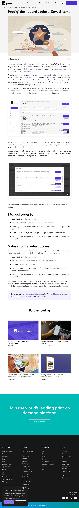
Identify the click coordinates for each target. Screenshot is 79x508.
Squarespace (6, 472)
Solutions (49, 3)
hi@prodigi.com (72, 494)
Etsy (3, 461)
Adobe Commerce (7, 477)
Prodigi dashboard (36, 69)
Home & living (26, 469)
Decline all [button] (20, 502)
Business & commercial (25, 487)
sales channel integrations (21, 71)
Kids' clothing (26, 481)
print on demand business (33, 294)
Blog (9, 7)
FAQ (63, 459)
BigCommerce (6, 467)
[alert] (15, 496)
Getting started (66, 454)
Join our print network (66, 467)
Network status (66, 456)
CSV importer (6, 482)
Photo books (26, 466)
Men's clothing (26, 476)
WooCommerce (7, 464)
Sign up (71, 3)
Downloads (65, 464)
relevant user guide (51, 283)
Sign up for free (39, 422)
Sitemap (64, 478)
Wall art (24, 458)
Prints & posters (26, 456)
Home (4, 7)
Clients (44, 459)
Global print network (48, 464)
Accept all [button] (9, 502)
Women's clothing (27, 479)
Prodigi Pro (5, 454)
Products (42, 3)
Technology (25, 464)
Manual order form (7, 479)
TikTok (4, 469)
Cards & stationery (27, 471)
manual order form (63, 69)
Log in (62, 3)
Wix (3, 474)
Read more (16, 498)
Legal (63, 475)
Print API (4, 456)
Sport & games (26, 474)
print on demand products (48, 75)
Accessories (25, 484)
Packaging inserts (7, 451)
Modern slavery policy (66, 472)
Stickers (24, 461)
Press (43, 467)
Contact (44, 454)
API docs (64, 461)
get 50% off (25, 296)
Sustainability (46, 461)
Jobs (43, 469)
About (56, 3)
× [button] (25, 487)
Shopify (4, 459)
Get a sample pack (27, 451)
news (69, 59)
